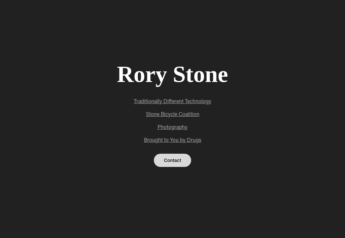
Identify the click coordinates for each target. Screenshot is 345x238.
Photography (172, 126)
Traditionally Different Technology (172, 101)
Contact (172, 160)
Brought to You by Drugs (172, 139)
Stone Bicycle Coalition (172, 113)
